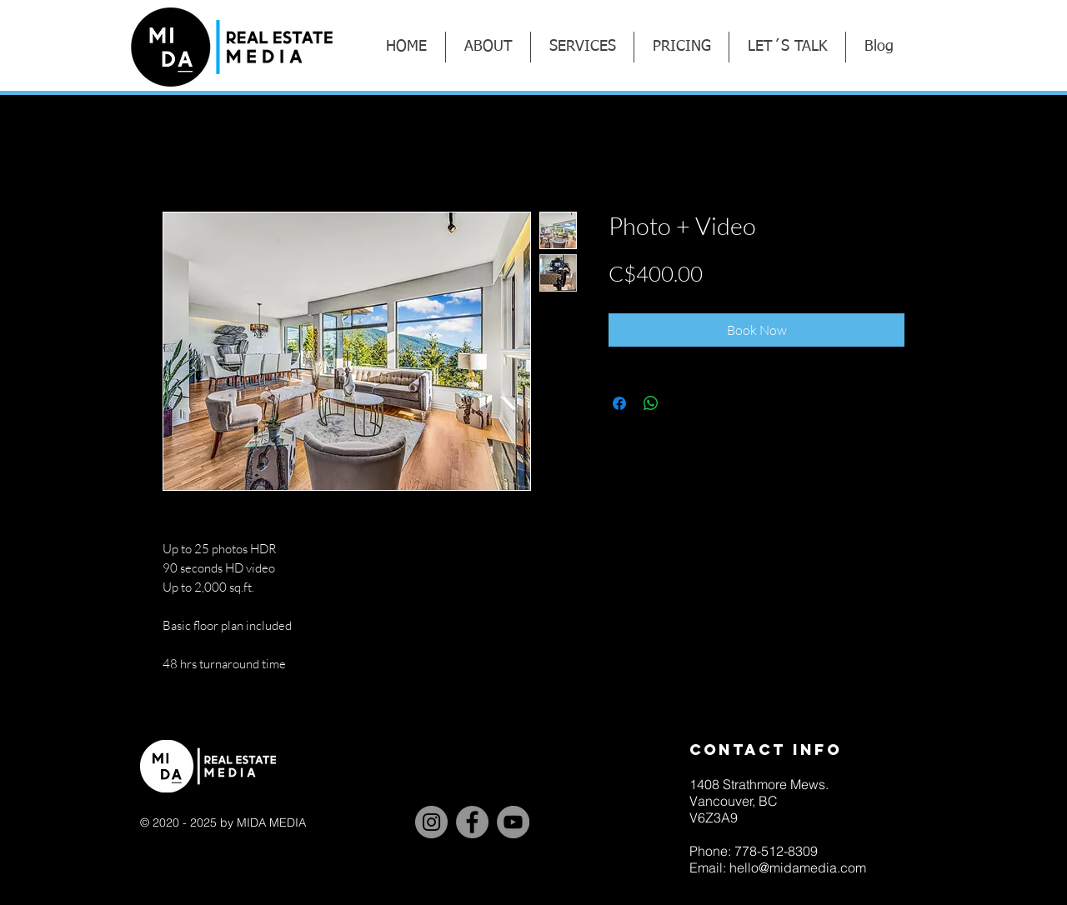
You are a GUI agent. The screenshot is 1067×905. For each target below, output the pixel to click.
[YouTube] (513, 822)
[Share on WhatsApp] (651, 403)
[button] (582, 47)
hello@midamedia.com (797, 867)
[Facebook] (472, 822)
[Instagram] (431, 822)
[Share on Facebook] (619, 403)
